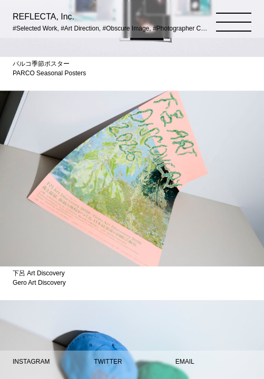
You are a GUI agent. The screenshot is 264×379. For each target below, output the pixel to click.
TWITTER (108, 361)
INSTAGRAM (31, 361)
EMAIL (184, 361)
